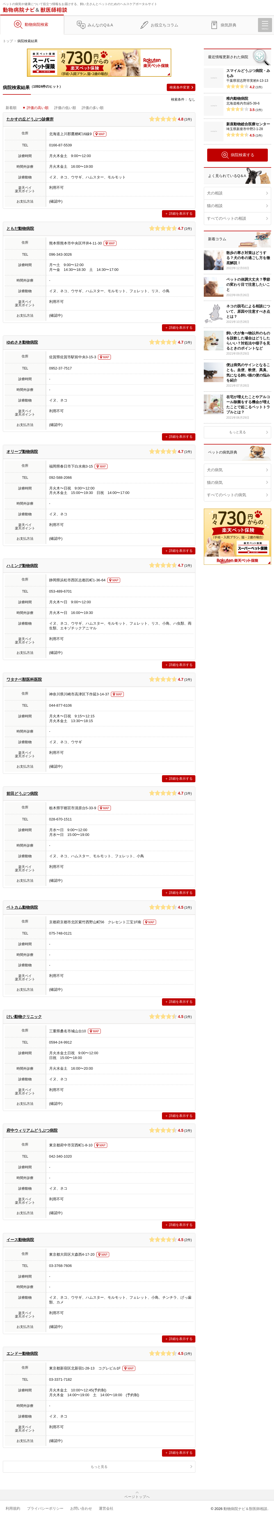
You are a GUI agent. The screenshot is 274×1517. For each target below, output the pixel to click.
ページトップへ (137, 1497)
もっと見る (99, 1467)
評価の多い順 (93, 108)
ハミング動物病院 (22, 565)
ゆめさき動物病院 (22, 342)
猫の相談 (215, 205)
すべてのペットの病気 (226, 495)
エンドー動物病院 (22, 1353)
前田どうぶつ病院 (22, 793)
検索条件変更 (180, 87)
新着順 (11, 108)
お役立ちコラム (164, 25)
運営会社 (106, 1508)
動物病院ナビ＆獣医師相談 (245, 1509)
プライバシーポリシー (45, 1508)
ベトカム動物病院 (22, 907)
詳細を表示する (181, 214)
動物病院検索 (36, 24)
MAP (102, 134)
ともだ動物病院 (20, 228)
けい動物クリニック (24, 1016)
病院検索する (237, 155)
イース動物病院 (20, 1239)
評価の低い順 (65, 108)
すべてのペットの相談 (226, 218)
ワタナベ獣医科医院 (24, 679)
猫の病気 (215, 482)
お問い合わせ (81, 1508)
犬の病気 (215, 470)
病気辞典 (228, 25)
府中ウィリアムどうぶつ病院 (32, 1130)
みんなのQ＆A (100, 25)
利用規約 (13, 1508)
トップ (8, 41)
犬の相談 (215, 193)
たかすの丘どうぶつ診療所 (30, 119)
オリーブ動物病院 (22, 451)
